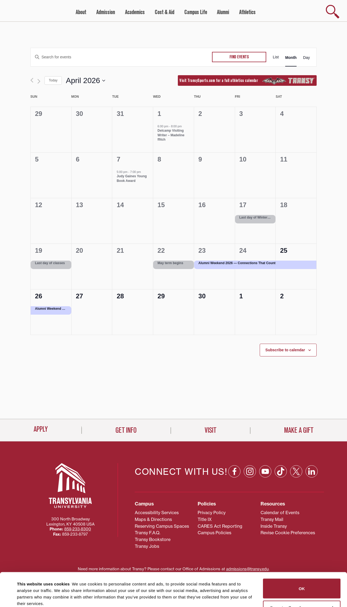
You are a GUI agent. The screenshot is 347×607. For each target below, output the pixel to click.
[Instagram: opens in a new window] (250, 449)
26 (38, 296)
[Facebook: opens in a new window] (234, 449)
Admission (105, 12)
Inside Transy (274, 504)
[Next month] (38, 81)
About (81, 12)
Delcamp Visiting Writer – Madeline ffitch (171, 135)
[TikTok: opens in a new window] (281, 449)
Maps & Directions (153, 497)
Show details (26, 596)
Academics (135, 12)
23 (202, 250)
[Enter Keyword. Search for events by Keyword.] (121, 57)
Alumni (223, 12)
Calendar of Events (280, 490)
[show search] (332, 11)
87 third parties (59, 583)
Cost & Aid (164, 12)
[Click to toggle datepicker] (85, 80)
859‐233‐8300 (77, 507)
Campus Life (195, 12)
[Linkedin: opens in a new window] (312, 449)
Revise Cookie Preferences (288, 511)
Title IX (205, 497)
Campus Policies (214, 511)
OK (302, 554)
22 (161, 250)
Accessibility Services (157, 490)
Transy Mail (272, 497)
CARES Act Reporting (220, 504)
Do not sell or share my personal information (301, 577)
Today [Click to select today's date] (53, 80)
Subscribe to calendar (285, 350)
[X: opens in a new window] (296, 449)
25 (283, 250)
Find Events (239, 57)
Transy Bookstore (153, 517)
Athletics (247, 12)
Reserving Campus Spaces (162, 504)
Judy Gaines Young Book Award (132, 178)
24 (243, 250)
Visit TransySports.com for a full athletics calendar (247, 81)
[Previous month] (31, 80)
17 (243, 204)
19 (38, 250)
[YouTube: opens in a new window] (265, 449)
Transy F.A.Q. (147, 511)
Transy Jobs (147, 524)
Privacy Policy (212, 490)
